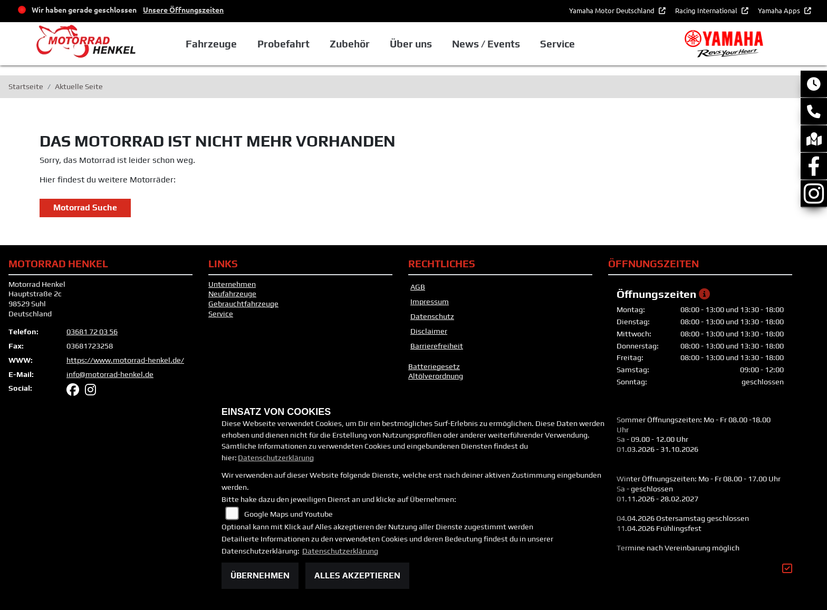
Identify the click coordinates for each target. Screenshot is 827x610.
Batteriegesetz (434, 366)
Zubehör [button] (354, 44)
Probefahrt (288, 44)
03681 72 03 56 (92, 331)
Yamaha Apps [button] (780, 10)
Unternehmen (232, 284)
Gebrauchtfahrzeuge (243, 303)
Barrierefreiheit (436, 346)
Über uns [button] (415, 44)
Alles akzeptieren (357, 575)
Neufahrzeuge (232, 293)
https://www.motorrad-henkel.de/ (125, 360)
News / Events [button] (490, 44)
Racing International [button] (707, 10)
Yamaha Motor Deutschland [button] (612, 10)
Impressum (429, 301)
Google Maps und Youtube (288, 514)
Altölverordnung (435, 376)
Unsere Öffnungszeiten (183, 9)
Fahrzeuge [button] (216, 44)
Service (220, 313)
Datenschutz (432, 316)
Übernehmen (260, 575)
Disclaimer (428, 331)
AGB (417, 287)
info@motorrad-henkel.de (109, 374)
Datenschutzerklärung (276, 457)
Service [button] (561, 44)
